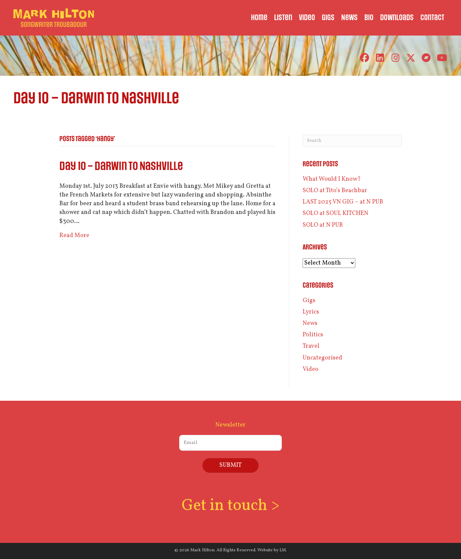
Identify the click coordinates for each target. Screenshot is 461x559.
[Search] (352, 141)
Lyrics (311, 312)
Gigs (309, 300)
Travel (311, 346)
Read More (74, 235)
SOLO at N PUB (323, 225)
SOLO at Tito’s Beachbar (335, 190)
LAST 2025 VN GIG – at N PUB (343, 202)
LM (282, 550)
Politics (313, 335)
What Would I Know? (332, 179)
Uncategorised (322, 358)
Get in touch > (230, 506)
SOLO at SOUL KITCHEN (335, 213)
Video (310, 369)
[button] (364, 58)
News (310, 323)
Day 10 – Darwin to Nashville (121, 166)
